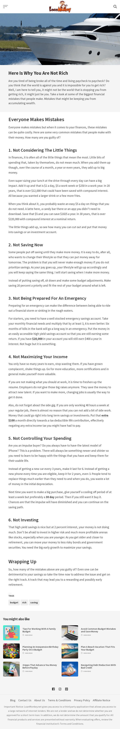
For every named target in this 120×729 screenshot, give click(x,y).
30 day (50, 497)
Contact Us (24, 700)
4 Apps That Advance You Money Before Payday (39, 666)
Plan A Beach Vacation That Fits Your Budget (98, 648)
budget (14, 602)
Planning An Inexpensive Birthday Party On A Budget (40, 648)
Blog (12, 700)
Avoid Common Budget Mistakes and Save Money (98, 630)
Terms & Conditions (59, 700)
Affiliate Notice (101, 700)
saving (34, 602)
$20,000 (37, 339)
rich (24, 602)
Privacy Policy (82, 700)
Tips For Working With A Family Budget (39, 630)
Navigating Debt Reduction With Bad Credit (98, 666)
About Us (39, 700)
